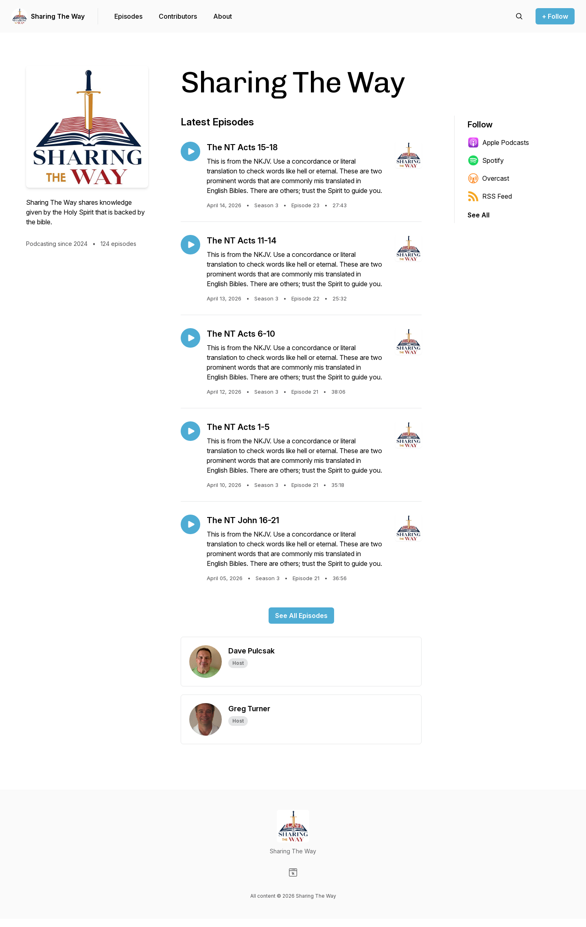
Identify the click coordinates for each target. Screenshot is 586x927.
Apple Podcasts (498, 142)
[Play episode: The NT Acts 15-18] (190, 151)
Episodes (128, 16)
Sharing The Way (58, 16)
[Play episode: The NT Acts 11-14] (190, 244)
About (222, 16)
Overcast (488, 178)
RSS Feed (490, 196)
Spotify (486, 160)
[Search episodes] (519, 16)
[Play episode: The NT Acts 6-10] (190, 338)
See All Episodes (301, 615)
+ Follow (555, 16)
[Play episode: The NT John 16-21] (190, 524)
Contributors (178, 16)
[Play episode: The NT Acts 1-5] (190, 431)
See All (479, 215)
